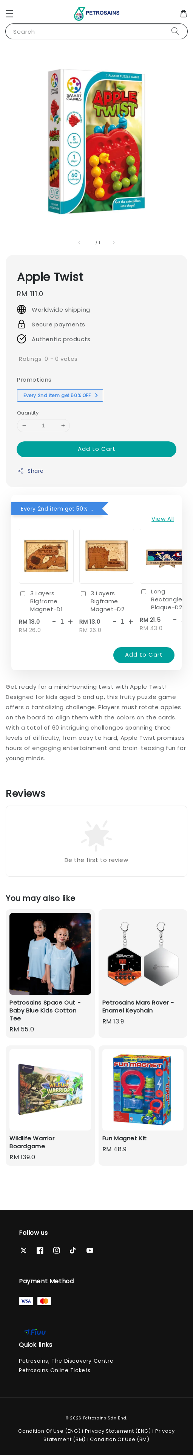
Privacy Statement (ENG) (118, 1431)
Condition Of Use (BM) (120, 1439)
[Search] (175, 31)
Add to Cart (97, 449)
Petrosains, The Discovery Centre (66, 1361)
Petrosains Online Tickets (55, 1370)
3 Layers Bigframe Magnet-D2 (101, 601)
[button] (9, 13)
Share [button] (30, 471)
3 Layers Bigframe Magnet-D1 (41, 601)
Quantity (28, 412)
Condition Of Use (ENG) (49, 1431)
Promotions (34, 380)
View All (162, 519)
